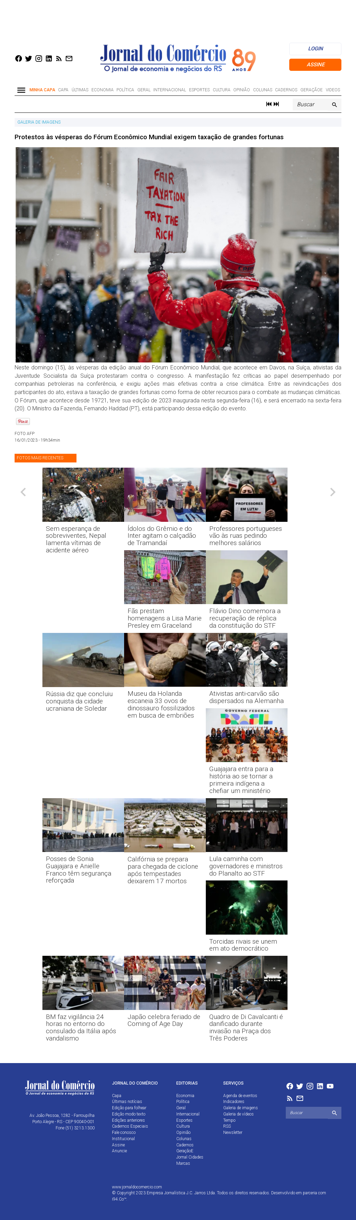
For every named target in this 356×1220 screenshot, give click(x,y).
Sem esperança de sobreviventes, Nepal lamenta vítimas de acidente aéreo (76, 539)
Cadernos (286, 89)
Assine (315, 64)
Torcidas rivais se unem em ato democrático (243, 945)
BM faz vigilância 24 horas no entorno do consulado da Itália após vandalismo (81, 1028)
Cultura (221, 89)
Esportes (199, 89)
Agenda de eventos (240, 1095)
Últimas (80, 89)
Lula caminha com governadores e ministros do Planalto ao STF (246, 866)
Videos (333, 89)
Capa (63, 89)
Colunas (262, 89)
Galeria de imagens (240, 1107)
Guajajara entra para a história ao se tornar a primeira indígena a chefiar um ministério (241, 780)
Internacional (169, 89)
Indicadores (233, 1101)
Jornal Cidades (189, 1157)
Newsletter (232, 1132)
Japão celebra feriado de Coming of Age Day (164, 1020)
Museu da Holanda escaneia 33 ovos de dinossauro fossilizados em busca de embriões (161, 704)
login (315, 48)
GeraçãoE (311, 89)
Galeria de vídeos (238, 1114)
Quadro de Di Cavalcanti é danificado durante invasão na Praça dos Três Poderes (246, 1028)
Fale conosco (124, 1132)
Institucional (123, 1138)
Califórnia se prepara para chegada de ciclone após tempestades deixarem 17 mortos (163, 870)
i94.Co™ (119, 1199)
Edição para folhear (129, 1107)
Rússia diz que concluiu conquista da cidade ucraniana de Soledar (79, 701)
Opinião (241, 89)
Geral (144, 89)
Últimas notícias (127, 1101)
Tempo (229, 1120)
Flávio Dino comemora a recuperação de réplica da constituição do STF (245, 618)
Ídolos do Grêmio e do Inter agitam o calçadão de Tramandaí (162, 536)
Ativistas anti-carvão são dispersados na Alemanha (246, 697)
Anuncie (119, 1150)
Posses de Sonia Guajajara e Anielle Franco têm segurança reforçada (78, 870)
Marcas (183, 1163)
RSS (227, 1126)
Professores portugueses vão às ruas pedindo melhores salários (245, 536)
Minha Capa (42, 89)
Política (125, 89)
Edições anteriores (128, 1120)
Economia (102, 89)
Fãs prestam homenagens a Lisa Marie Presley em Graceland (165, 618)
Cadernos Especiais (130, 1126)
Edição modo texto (128, 1114)
